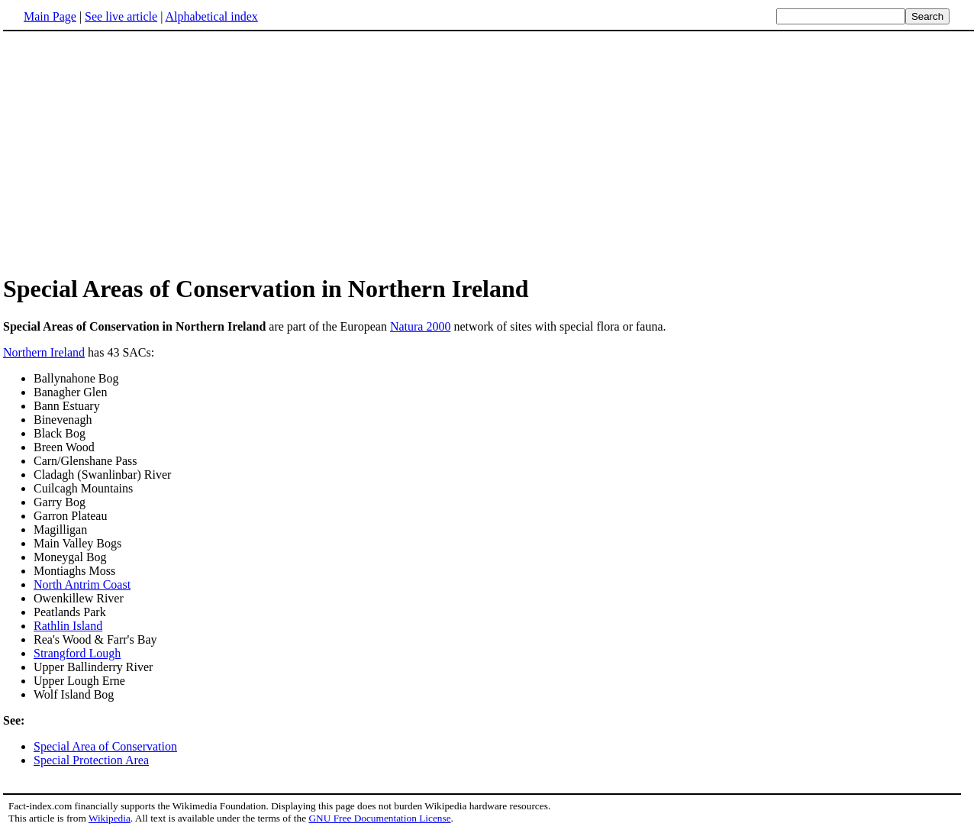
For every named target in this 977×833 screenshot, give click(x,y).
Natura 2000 (420, 326)
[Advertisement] (131, 152)
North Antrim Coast (82, 584)
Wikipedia (110, 818)
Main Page (50, 16)
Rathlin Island (68, 625)
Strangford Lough (77, 653)
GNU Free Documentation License (379, 818)
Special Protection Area (91, 760)
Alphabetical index (211, 16)
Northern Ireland (44, 352)
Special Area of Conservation (105, 746)
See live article (121, 16)
